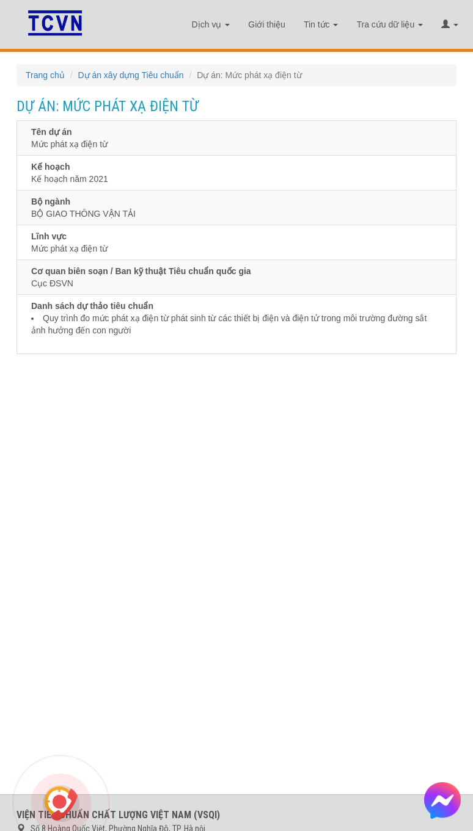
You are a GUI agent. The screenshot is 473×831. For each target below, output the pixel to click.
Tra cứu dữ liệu (389, 24)
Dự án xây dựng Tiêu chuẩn (130, 75)
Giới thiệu (266, 24)
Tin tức (321, 24)
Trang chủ (45, 75)
